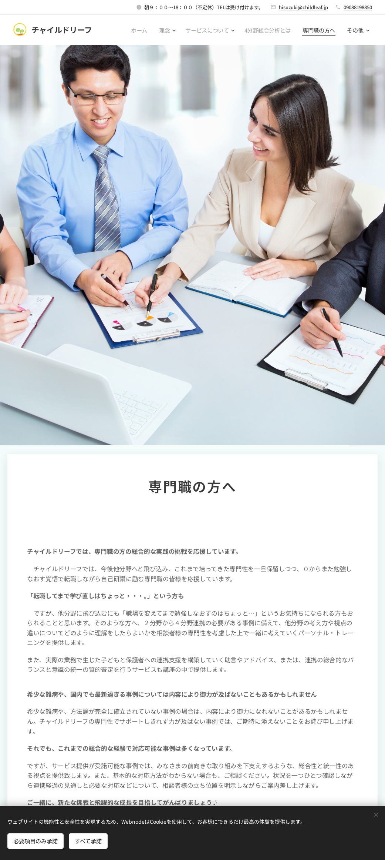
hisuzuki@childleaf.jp (303, 7)
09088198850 (358, 7)
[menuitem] (138, 30)
